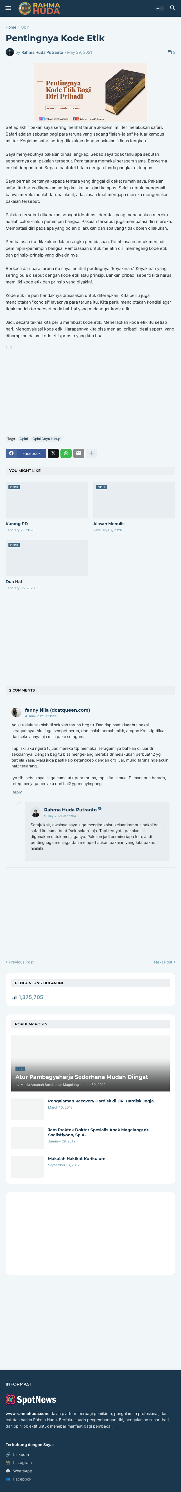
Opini (25, 27)
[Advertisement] (90, 390)
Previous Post (21, 962)
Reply (17, 792)
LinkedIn (17, 1454)
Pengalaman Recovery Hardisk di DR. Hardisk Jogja (101, 1101)
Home (11, 27)
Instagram (19, 1462)
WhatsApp (19, 1471)
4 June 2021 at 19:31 (41, 716)
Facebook (18, 1479)
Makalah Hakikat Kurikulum (76, 1158)
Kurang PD (17, 523)
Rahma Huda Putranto (70, 810)
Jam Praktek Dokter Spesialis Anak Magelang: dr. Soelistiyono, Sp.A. (98, 1132)
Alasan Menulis (109, 523)
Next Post (163, 962)
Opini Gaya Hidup (46, 439)
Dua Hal (14, 581)
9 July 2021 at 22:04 (60, 816)
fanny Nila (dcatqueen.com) (57, 710)
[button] (7, 8)
